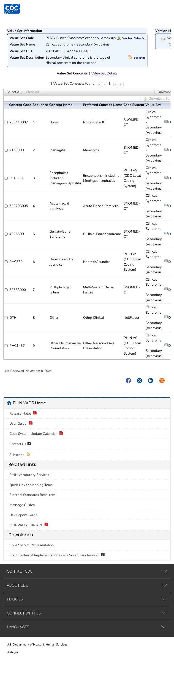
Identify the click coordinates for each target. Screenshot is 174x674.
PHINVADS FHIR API (28, 525)
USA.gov (13, 652)
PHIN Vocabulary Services (29, 474)
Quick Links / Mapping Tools (30, 485)
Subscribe (136, 58)
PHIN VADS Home (29, 403)
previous (163, 39)
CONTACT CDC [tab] (20, 571)
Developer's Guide (23, 515)
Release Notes (23, 413)
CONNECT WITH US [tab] (24, 613)
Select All (14, 92)
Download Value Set (131, 38)
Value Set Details (104, 73)
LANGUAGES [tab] (18, 626)
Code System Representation (31, 545)
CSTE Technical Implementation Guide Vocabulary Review (57, 555)
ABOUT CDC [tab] (17, 585)
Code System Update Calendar (36, 433)
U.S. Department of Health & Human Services (37, 645)
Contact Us (20, 444)
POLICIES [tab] (15, 599)
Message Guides (22, 505)
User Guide (21, 423)
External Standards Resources (32, 494)
